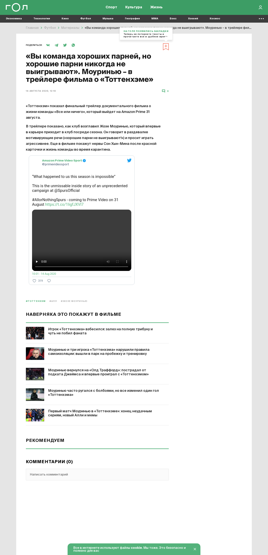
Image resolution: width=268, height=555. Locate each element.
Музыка (108, 19)
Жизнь (156, 7)
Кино (65, 19)
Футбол (85, 19)
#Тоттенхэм (36, 301)
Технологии (41, 19)
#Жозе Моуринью (74, 301)
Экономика (14, 19)
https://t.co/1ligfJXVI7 (64, 204)
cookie (136, 548)
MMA (154, 19)
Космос (215, 19)
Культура (133, 7)
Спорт (111, 7)
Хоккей (193, 19)
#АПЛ (53, 301)
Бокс (173, 19)
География (132, 19)
